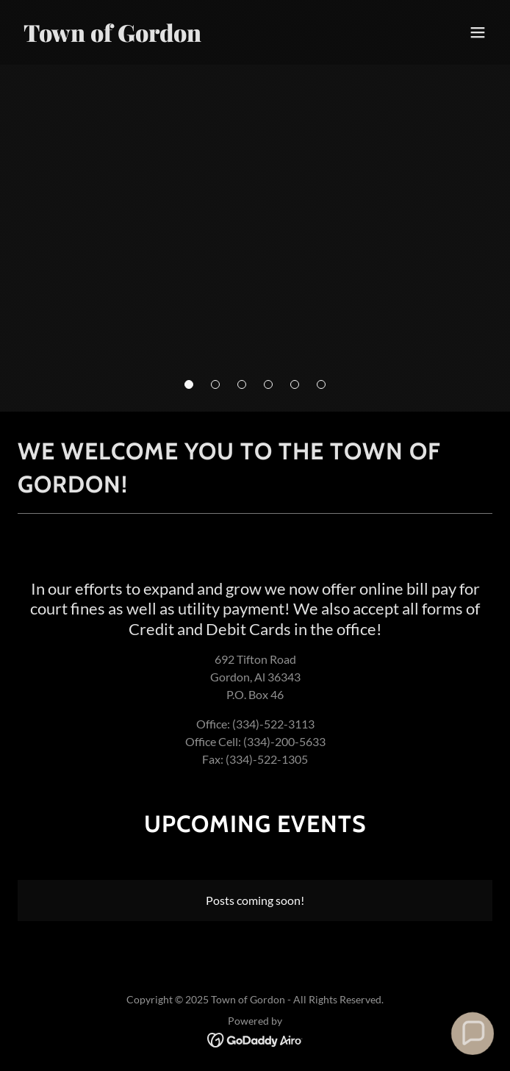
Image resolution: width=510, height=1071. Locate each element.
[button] (188, 384)
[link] (184, 37)
